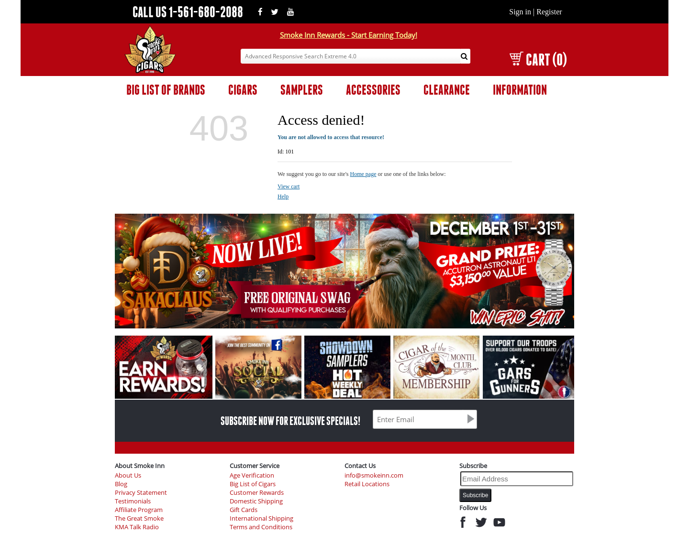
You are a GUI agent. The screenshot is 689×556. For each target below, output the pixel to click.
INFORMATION (520, 90)
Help (283, 196)
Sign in (520, 12)
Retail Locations (366, 484)
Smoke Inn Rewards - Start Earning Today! (348, 35)
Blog (121, 484)
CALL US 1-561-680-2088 (188, 11)
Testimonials (133, 501)
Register (549, 12)
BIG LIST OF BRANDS (165, 90)
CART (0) (538, 59)
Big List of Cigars (253, 484)
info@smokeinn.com (373, 475)
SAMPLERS (301, 90)
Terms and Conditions (261, 527)
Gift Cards (243, 510)
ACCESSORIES (373, 90)
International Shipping (261, 518)
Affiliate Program (139, 510)
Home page (363, 174)
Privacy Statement (141, 493)
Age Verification (252, 475)
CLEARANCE (446, 90)
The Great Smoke (139, 518)
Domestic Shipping (256, 501)
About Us (128, 475)
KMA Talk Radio (137, 527)
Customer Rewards (257, 493)
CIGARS (242, 90)
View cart (289, 186)
